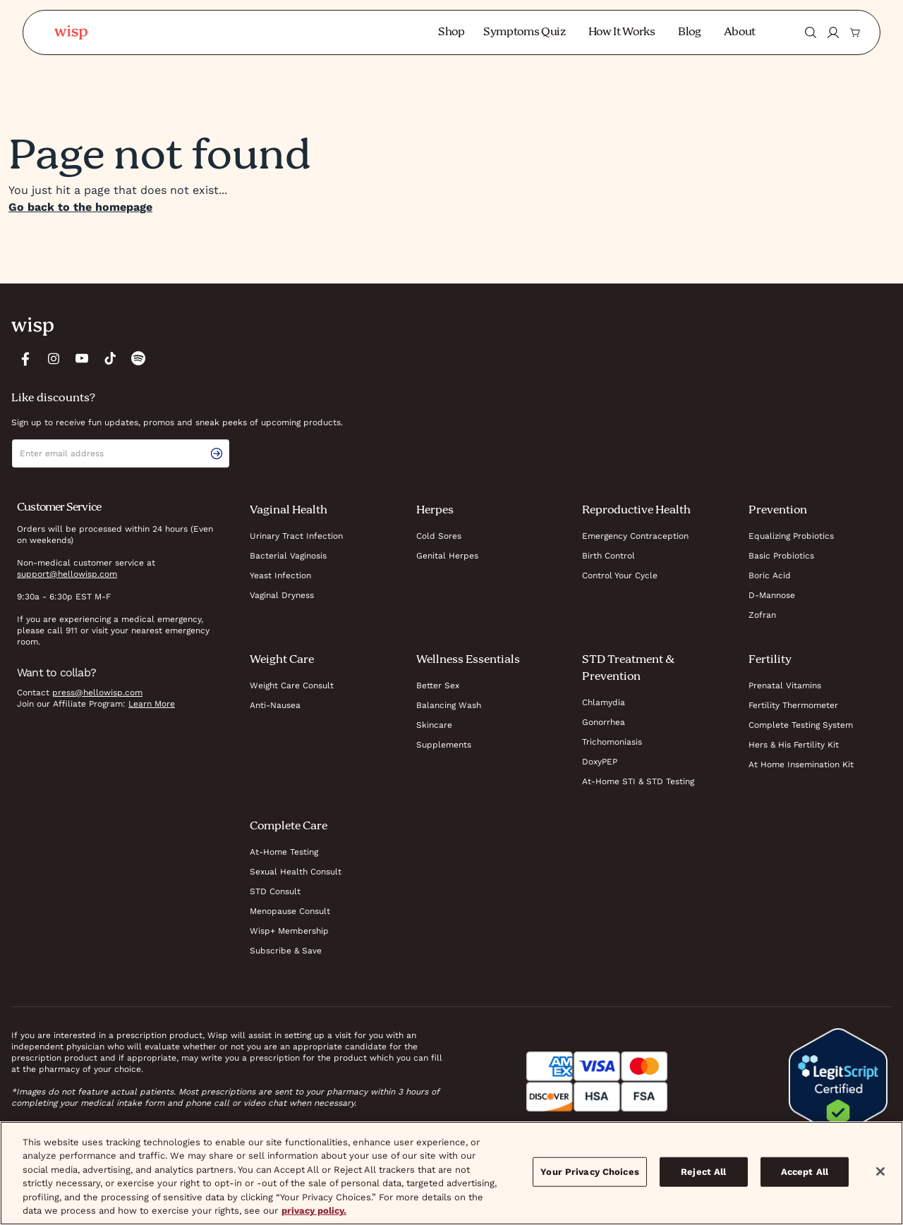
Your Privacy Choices (589, 1171)
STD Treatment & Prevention (628, 668)
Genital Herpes (447, 556)
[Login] (833, 32)
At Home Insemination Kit (801, 764)
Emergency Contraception (635, 536)
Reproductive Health (636, 510)
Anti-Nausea (275, 705)
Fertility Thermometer (793, 705)
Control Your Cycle (619, 575)
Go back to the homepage (80, 207)
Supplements (443, 745)
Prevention (778, 510)
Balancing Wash (448, 705)
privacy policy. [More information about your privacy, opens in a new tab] (313, 1210)
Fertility (770, 660)
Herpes (435, 510)
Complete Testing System (801, 725)
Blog (689, 32)
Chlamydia (603, 702)
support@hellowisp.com (67, 574)
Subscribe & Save (286, 951)
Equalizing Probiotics (791, 536)
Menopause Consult (290, 911)
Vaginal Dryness (282, 595)
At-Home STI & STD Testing (638, 781)
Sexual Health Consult (295, 872)
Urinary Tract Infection (296, 536)
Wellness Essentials (468, 660)
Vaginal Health (288, 510)
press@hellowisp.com (97, 692)
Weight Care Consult (292, 685)
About (740, 32)
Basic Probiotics (781, 556)
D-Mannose (772, 595)
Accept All (804, 1171)
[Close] (880, 1171)
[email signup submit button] (219, 453)
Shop (451, 32)
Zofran (762, 615)
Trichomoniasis (612, 742)
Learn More (151, 704)
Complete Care (288, 826)
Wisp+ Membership (289, 931)
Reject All (703, 1171)
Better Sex (437, 685)
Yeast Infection (280, 575)
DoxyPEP (599, 762)
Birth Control (608, 556)
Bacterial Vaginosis (288, 556)
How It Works (621, 32)
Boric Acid (770, 575)
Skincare (434, 725)
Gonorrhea (603, 722)
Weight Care (282, 660)
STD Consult (275, 891)
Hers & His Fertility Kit (794, 745)
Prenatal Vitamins (785, 685)
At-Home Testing (284, 852)
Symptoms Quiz (524, 32)
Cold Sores (438, 536)
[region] (451, 1173)
